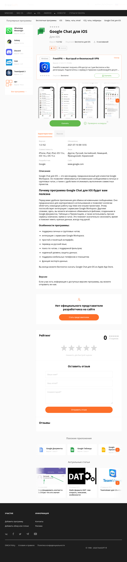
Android (62, 48)
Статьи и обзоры (77, 13)
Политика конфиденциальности (51, 545)
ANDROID (48, 13)
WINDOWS (9, 13)
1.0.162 (56, 42)
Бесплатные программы (46, 20)
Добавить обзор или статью (17, 526)
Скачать (65, 123)
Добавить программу (14, 521)
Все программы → (19, 91)
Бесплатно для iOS (82, 42)
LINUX (29, 13)
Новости (61, 13)
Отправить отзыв (79, 410)
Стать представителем (79, 317)
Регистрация (107, 4)
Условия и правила (26, 545)
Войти (97, 4)
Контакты (39, 521)
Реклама (38, 526)
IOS (38, 13)
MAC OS (20, 13)
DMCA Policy (10, 545)
